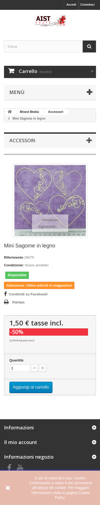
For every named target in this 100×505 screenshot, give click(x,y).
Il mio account (20, 442)
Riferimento (13, 257)
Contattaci (87, 4)
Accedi (71, 4)
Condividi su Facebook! (28, 294)
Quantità (16, 360)
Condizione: (14, 265)
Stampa (18, 302)
